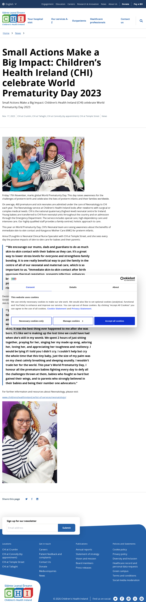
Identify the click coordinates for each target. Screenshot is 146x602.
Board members (84, 563)
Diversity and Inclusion (125, 558)
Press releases (83, 567)
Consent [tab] (30, 287)
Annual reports (84, 549)
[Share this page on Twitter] (26, 499)
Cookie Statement (56, 308)
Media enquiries (47, 571)
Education (60, 4)
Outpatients (79, 20)
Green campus (120, 571)
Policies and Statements (124, 543)
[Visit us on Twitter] (115, 599)
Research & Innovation (88, 4)
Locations (6, 543)
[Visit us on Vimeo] (141, 599)
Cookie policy (120, 549)
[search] (141, 20)
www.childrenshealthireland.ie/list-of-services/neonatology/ (34, 397)
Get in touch (45, 543)
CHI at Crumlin (10, 549)
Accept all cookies (114, 321)
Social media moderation (126, 580)
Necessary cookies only (31, 321)
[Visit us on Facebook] (32, 499)
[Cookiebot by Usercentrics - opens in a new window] (122, 279)
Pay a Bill (138, 4)
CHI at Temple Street (13, 562)
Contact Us (45, 562)
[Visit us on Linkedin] (128, 599)
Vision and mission (86, 558)
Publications (82, 543)
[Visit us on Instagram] (135, 599)
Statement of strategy (87, 554)
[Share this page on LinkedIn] (37, 499)
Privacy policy (120, 554)
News (103, 4)
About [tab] (116, 287)
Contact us (125, 20)
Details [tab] (73, 287)
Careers (71, 4)
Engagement (48, 4)
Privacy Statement (81, 308)
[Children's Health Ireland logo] (14, 18)
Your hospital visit (35, 20)
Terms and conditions (124, 575)
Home (6, 33)
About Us (113, 4)
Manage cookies (73, 321)
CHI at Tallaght (10, 566)
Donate (125, 4)
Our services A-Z (59, 20)
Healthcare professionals (97, 20)
